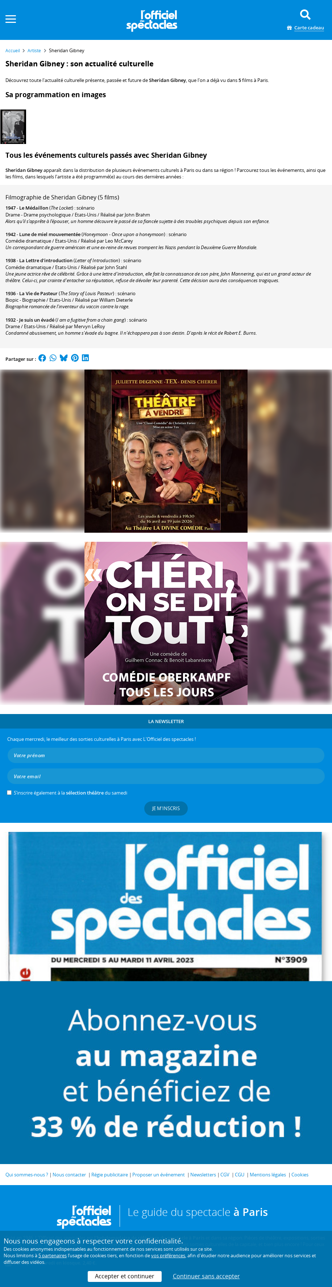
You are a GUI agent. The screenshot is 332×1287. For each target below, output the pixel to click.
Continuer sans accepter (206, 1276)
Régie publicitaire (109, 1174)
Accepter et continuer (124, 1276)
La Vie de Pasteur (38, 293)
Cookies (299, 1174)
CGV (224, 1174)
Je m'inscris (166, 808)
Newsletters (203, 1174)
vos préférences (168, 1255)
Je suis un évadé (36, 320)
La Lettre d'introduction (45, 260)
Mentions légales (268, 1174)
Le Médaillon (33, 208)
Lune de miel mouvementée (49, 234)
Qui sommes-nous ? (26, 1174)
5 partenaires (52, 1255)
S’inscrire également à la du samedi (70, 792)
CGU (239, 1174)
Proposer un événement (158, 1174)
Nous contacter (69, 1174)
